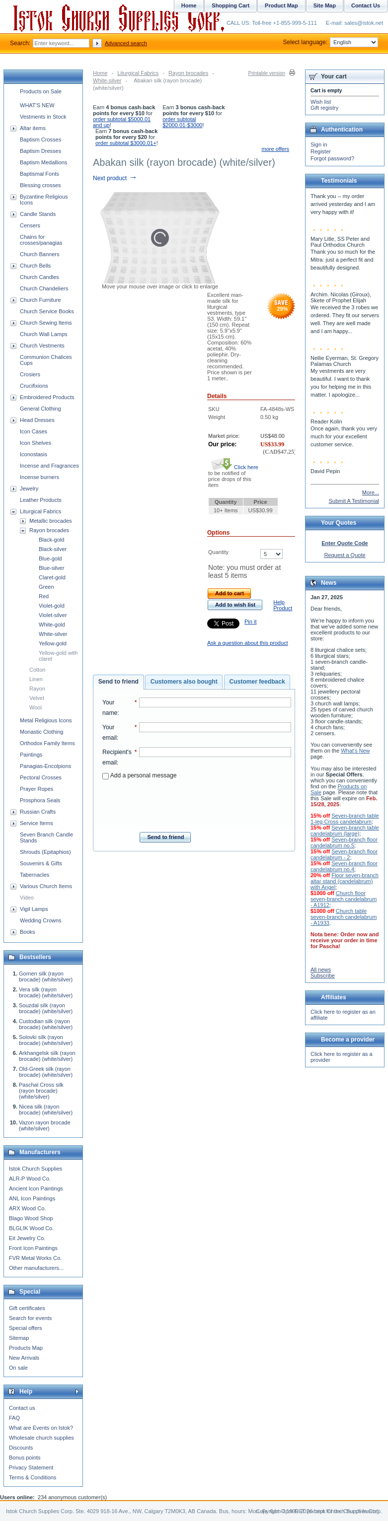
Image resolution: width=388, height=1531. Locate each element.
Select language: (330, 42)
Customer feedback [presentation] (257, 681)
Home (100, 73)
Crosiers (30, 374)
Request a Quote (344, 555)
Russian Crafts (38, 812)
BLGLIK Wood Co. (31, 1228)
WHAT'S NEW (37, 105)
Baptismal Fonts (39, 174)
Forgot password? (332, 158)
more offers (275, 149)
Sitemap (19, 1338)
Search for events (30, 1318)
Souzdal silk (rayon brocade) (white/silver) (46, 1008)
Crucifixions (34, 386)
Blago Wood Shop (31, 1218)
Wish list (320, 102)
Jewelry (29, 488)
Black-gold (51, 540)
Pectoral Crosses (41, 777)
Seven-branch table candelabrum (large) (344, 830)
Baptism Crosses (40, 139)
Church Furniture (40, 300)
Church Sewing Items (46, 323)
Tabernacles (34, 875)
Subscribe (322, 975)
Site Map (324, 5)
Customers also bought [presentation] (184, 681)
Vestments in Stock (43, 117)
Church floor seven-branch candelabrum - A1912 (343, 899)
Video (27, 898)
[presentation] (196, 802)
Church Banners (40, 254)
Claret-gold (52, 577)
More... (370, 492)
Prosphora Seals (40, 800)
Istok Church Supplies (35, 1169)
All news (320, 970)
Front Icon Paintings (33, 1248)
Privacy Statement (31, 1467)
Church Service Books (47, 311)
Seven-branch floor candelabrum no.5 (344, 842)
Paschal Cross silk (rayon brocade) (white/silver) (41, 1091)
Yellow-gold (53, 643)
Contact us (22, 1408)
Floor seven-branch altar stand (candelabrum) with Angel (344, 881)
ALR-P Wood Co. (30, 1179)
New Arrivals (24, 1358)
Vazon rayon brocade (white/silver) (45, 1125)
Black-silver (53, 549)
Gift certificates (27, 1308)
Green (46, 587)
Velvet (36, 698)
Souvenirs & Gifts (41, 863)
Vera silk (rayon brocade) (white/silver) (46, 992)
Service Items (36, 823)
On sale (18, 1368)
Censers (30, 225)
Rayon (37, 689)
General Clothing (40, 409)
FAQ (14, 1418)
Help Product (282, 605)
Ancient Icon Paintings (36, 1188)
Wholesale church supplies (41, 1438)
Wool (35, 707)
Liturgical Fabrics (137, 73)
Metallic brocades (50, 521)
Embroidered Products (47, 397)
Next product (115, 178)
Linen (36, 679)
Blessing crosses (40, 185)
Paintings (31, 755)
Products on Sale (41, 91)
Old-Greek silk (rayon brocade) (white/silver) (46, 1072)
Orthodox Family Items (47, 743)
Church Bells (35, 266)
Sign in (318, 144)
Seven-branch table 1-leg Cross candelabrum (344, 819)
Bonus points (25, 1458)
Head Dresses (37, 420)
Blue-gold (50, 558)
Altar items (33, 128)
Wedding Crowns (41, 920)
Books (27, 932)
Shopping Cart (230, 5)
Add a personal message (139, 775)
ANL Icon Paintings (32, 1198)
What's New (355, 751)
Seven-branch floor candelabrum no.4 (344, 866)
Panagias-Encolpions (45, 766)
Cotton (37, 670)
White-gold (52, 624)
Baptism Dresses (40, 151)
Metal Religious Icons (46, 720)
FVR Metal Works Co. (35, 1258)
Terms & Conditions (32, 1477)
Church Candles (39, 277)
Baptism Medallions (43, 162)
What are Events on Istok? (41, 1428)
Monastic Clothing (41, 732)
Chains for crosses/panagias (41, 240)
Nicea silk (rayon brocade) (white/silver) (46, 1109)
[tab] (118, 682)
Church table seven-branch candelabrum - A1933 (343, 917)
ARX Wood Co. (27, 1208)
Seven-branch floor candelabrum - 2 (344, 854)
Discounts (21, 1448)
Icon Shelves (35, 443)
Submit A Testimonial (354, 501)
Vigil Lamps (34, 909)
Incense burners (39, 477)
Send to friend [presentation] (118, 681)
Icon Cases (33, 431)
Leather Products (41, 500)
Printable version (266, 73)
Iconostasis (33, 454)
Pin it (250, 622)
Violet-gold (52, 606)
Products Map (26, 1348)
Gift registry (324, 108)
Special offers (25, 1328)
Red (44, 596)
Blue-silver (51, 568)
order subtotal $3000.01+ (125, 143)
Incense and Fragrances (49, 466)
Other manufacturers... (36, 1268)
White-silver (107, 80)
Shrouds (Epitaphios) (45, 852)
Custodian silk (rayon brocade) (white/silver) (46, 1024)
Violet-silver (53, 615)
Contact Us (365, 5)
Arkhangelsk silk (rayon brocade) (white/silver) (47, 1056)
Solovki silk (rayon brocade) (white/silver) (46, 1040)
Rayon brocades (188, 73)
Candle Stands (38, 214)
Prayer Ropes (36, 789)
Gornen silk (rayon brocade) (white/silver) (46, 976)
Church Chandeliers (44, 288)
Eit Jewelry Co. (27, 1238)
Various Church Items (46, 886)
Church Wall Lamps (44, 334)
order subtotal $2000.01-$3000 (182, 122)
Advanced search (126, 43)
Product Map (281, 5)
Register (320, 151)
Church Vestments (42, 345)
